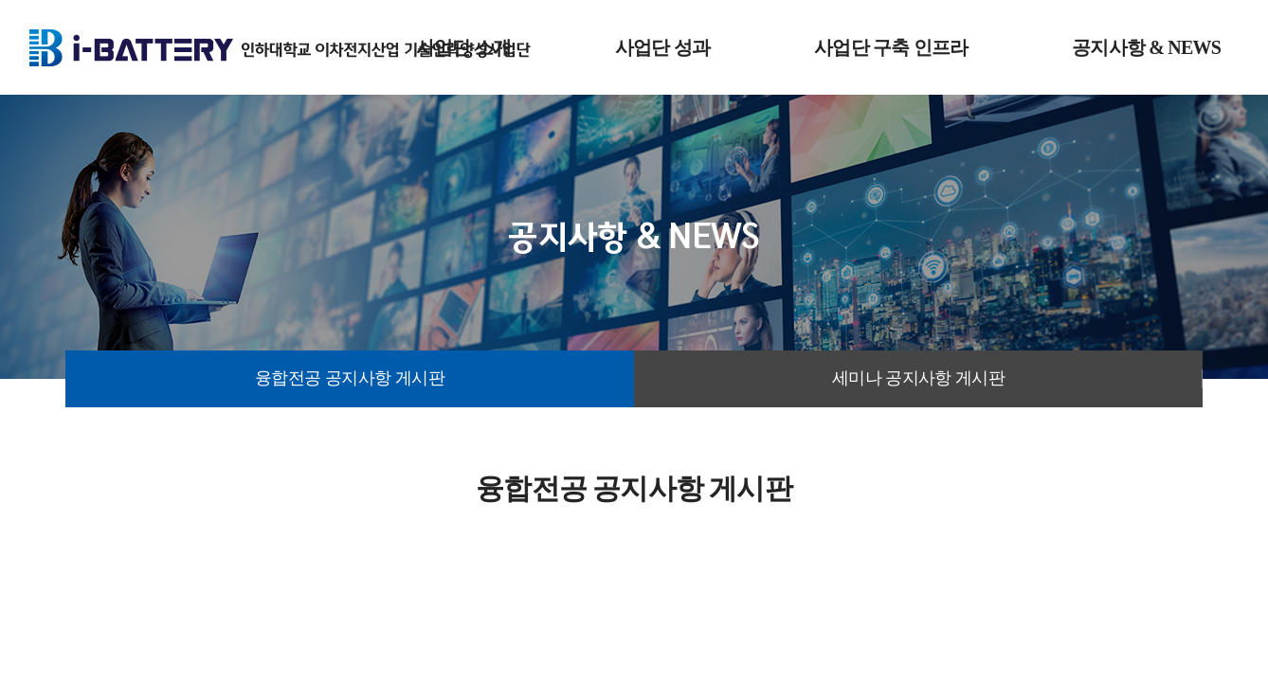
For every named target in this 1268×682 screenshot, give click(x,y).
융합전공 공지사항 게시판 (349, 377)
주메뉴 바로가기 (0, 0)
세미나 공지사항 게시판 (918, 377)
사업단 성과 (662, 47)
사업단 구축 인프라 (891, 47)
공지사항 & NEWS (1146, 47)
